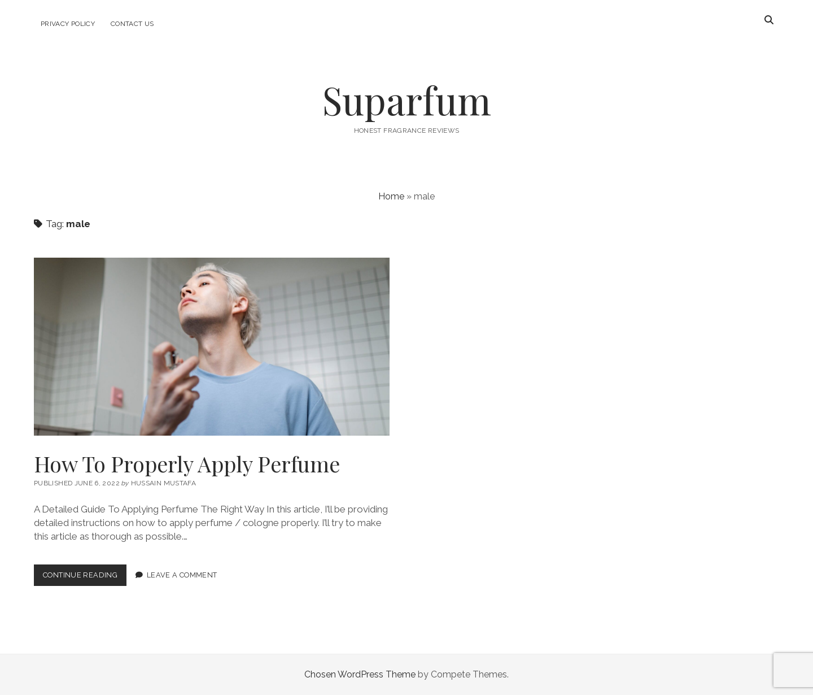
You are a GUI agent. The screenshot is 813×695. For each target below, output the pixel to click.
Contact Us (132, 24)
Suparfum (406, 100)
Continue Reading (84, 577)
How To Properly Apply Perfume (212, 347)
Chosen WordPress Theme (360, 674)
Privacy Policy (68, 24)
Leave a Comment (182, 575)
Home (391, 196)
